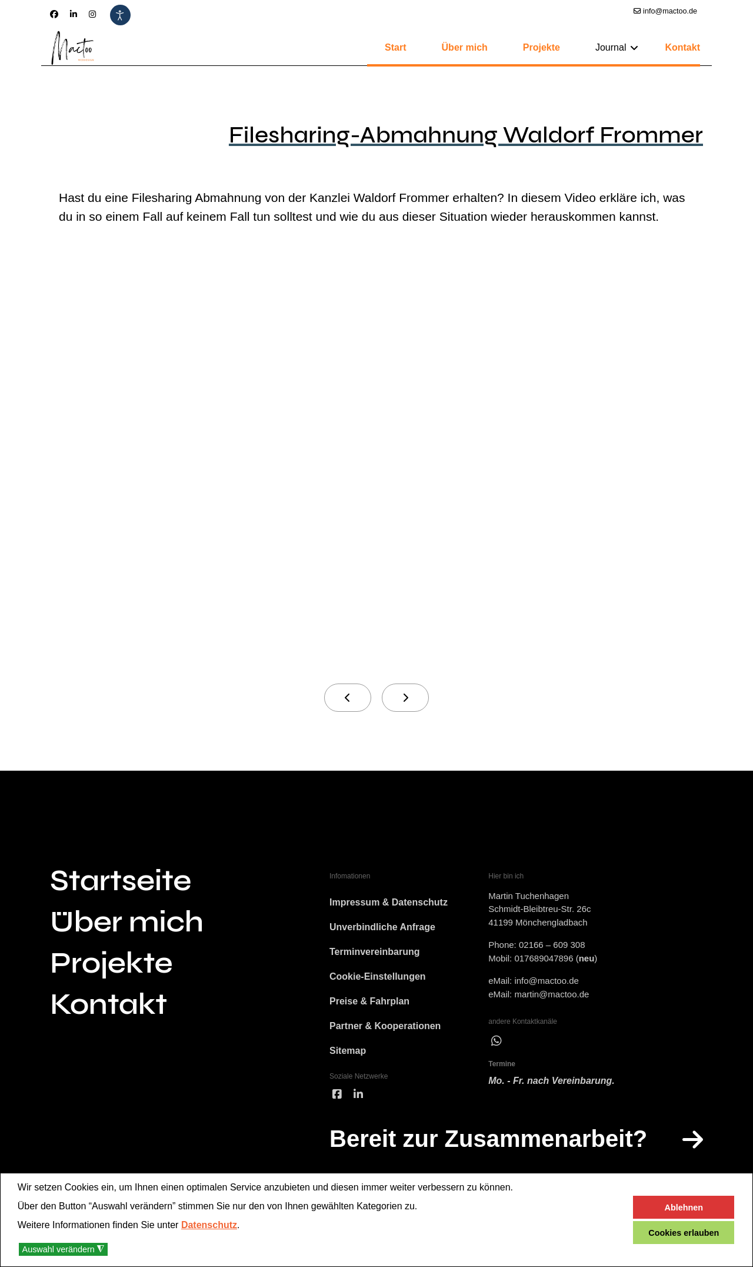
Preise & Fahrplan (369, 1001)
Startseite (120, 881)
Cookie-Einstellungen (377, 976)
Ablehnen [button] (684, 1207)
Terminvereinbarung (374, 952)
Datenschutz (209, 1225)
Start (395, 47)
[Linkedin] (73, 14)
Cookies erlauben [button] (683, 1233)
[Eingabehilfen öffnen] (120, 15)
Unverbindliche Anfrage (382, 927)
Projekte (541, 47)
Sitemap (347, 1051)
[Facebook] (54, 14)
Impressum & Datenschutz (388, 902)
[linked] (358, 1095)
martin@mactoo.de (551, 994)
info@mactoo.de (670, 11)
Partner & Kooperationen (385, 1026)
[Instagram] (92, 14)
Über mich (465, 47)
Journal (610, 47)
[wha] (496, 1041)
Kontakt (682, 47)
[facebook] (337, 1095)
